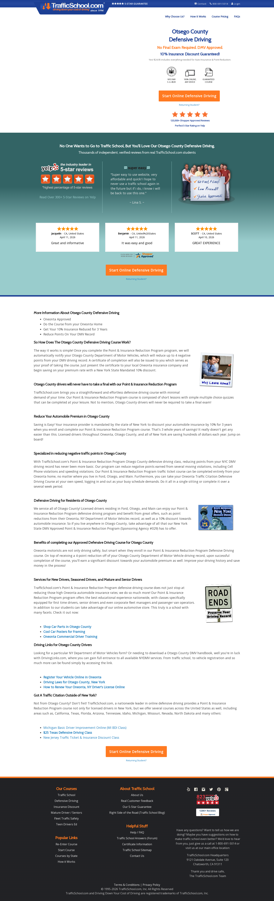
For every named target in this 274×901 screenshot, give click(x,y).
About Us (137, 795)
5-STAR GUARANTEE (130, 3)
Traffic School (66, 795)
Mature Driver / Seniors (66, 813)
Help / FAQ (137, 832)
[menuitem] (174, 16)
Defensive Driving (66, 801)
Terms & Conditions (127, 885)
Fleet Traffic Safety (66, 818)
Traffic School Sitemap (137, 850)
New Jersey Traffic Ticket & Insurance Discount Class (81, 737)
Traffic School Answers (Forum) (137, 838)
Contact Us (137, 856)
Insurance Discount (66, 807)
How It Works (198, 16)
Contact (201, 3)
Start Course (66, 850)
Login (235, 3)
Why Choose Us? (174, 16)
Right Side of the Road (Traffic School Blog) (137, 813)
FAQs (237, 16)
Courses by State (66, 856)
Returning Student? (136, 760)
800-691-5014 (219, 3)
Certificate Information (137, 844)
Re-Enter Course (66, 844)
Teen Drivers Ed (66, 824)
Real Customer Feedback (137, 801)
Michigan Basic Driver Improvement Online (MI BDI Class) (84, 727)
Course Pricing (220, 16)
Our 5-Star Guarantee (137, 807)
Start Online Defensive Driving (136, 751)
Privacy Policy (151, 885)
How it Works (66, 862)
